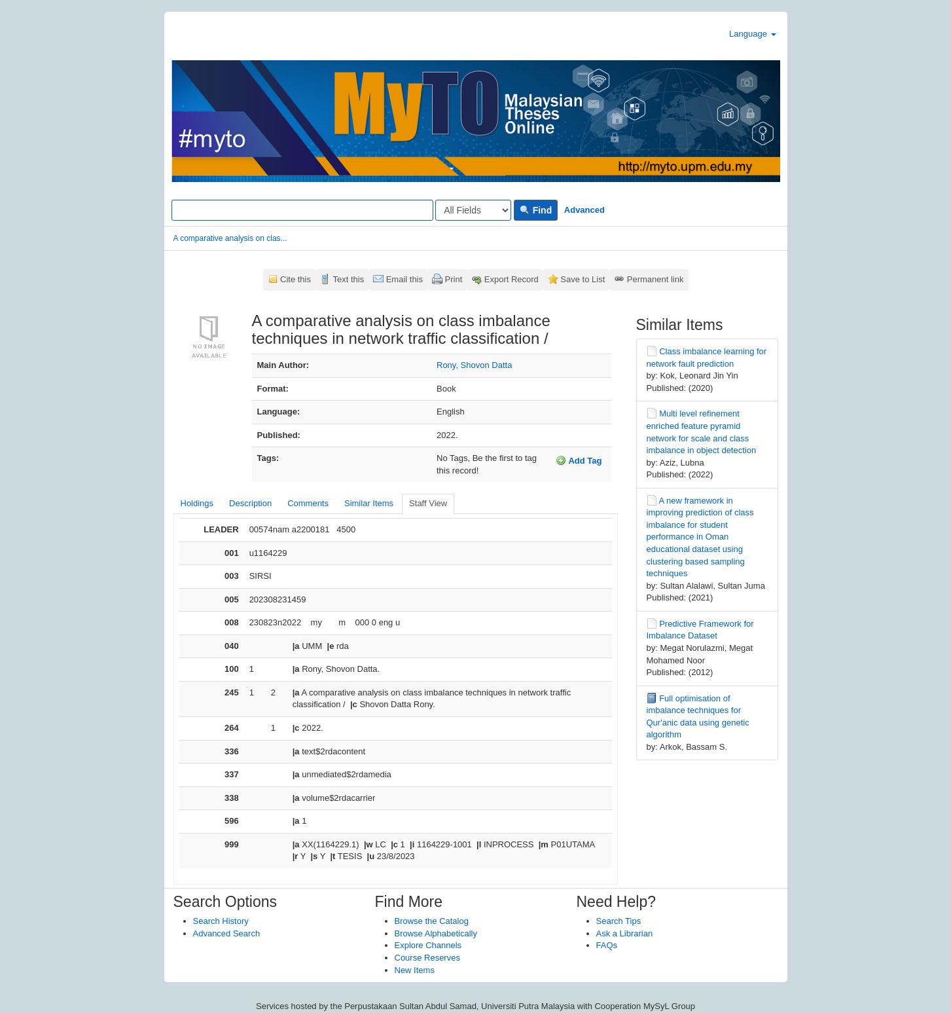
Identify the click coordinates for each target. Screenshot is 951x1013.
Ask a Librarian (624, 933)
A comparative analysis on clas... (230, 238)
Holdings (197, 503)
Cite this (295, 279)
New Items (415, 970)
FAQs (607, 945)
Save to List (582, 279)
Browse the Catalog (432, 921)
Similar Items (368, 503)
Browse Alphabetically (436, 933)
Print (454, 279)
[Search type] (473, 210)
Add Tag (578, 460)
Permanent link (655, 279)
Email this (404, 279)
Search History (221, 921)
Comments (308, 503)
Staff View (428, 503)
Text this (348, 279)
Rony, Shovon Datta (474, 365)
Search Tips (618, 921)
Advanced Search (226, 933)
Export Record (511, 279)
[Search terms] (302, 210)
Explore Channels (428, 945)
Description (250, 503)
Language (752, 34)
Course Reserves (427, 958)
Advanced (584, 210)
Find (536, 210)
